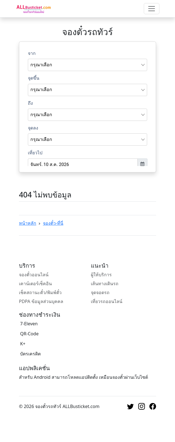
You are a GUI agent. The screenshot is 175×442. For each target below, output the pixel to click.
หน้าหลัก (27, 223)
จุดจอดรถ (100, 292)
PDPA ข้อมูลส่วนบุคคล (41, 301)
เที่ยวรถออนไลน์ (106, 301)
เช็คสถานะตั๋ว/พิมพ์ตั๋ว (40, 292)
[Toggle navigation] (151, 8)
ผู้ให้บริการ (101, 275)
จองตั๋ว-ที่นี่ (53, 223)
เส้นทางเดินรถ (104, 283)
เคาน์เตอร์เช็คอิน (35, 283)
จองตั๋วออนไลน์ (33, 275)
